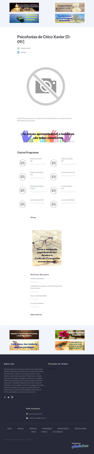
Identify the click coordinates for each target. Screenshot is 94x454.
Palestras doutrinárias (37, 278)
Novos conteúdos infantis (38, 296)
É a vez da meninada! (37, 303)
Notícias (21, 429)
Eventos (44, 432)
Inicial (10, 429)
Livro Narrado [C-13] (67, 172)
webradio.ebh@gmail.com (37, 418)
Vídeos (33, 432)
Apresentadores (63, 429)
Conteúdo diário (80, 429)
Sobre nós (33, 429)
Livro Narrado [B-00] (36, 200)
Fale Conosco (58, 432)
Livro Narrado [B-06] (67, 200)
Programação (47, 429)
